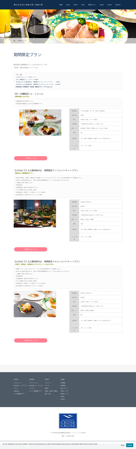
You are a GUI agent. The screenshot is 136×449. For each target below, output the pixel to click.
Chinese (63, 399)
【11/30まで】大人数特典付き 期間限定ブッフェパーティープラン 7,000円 (38, 82)
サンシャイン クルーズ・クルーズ (28, 5)
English (62, 396)
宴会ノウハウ (64, 388)
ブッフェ (47, 385)
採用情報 (63, 385)
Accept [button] (130, 445)
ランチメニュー (18, 382)
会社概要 (63, 382)
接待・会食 (48, 393)
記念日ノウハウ (65, 391)
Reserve (118, 4)
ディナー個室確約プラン (35, 391)
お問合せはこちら (30, 249)
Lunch (68, 4)
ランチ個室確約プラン (19, 393)
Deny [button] (122, 445)
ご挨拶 (61, 4)
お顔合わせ (16, 391)
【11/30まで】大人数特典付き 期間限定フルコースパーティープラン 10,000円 (38, 84)
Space (102, 4)
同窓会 (46, 388)
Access (109, 4)
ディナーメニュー (33, 382)
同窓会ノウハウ (65, 393)
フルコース (48, 382)
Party (82, 4)
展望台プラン (92, 4)
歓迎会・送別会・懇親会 (51, 391)
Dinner (76, 4)
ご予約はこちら (31, 158)
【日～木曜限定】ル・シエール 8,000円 (27, 79)
